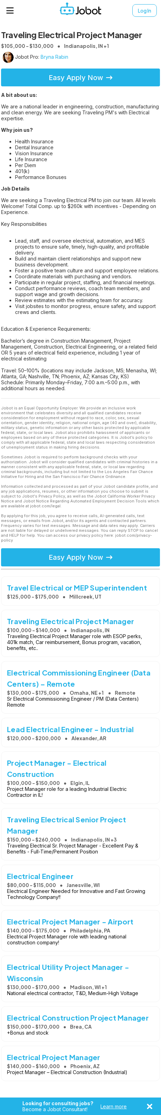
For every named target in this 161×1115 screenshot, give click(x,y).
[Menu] (10, 10)
